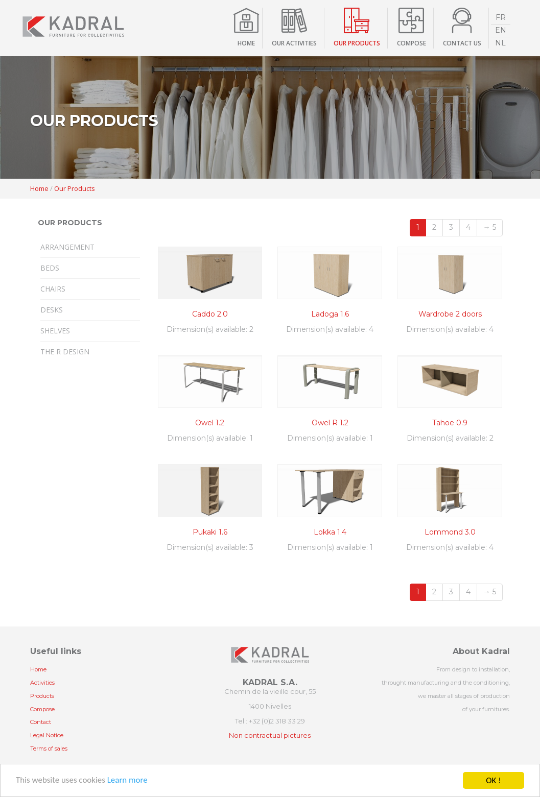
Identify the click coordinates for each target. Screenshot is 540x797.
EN (500, 30)
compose (411, 43)
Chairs (52, 289)
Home (246, 43)
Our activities (294, 43)
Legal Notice (46, 735)
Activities (42, 682)
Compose (42, 709)
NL (500, 42)
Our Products (74, 188)
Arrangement (67, 247)
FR (501, 17)
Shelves (55, 330)
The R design (64, 351)
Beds (49, 268)
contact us (462, 43)
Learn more (127, 782)
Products (42, 695)
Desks (51, 310)
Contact (40, 722)
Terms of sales (48, 748)
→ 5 (489, 227)
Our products (357, 43)
